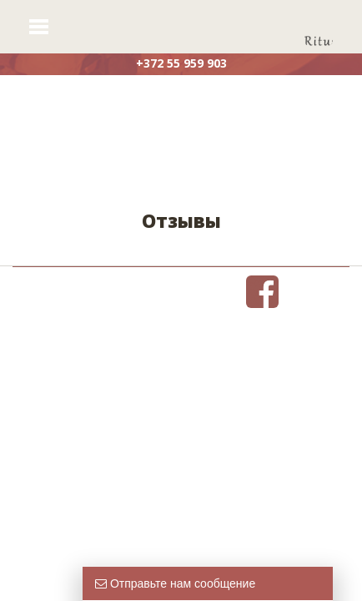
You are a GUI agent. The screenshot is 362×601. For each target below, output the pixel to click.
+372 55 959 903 (181, 63)
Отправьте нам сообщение (175, 583)
